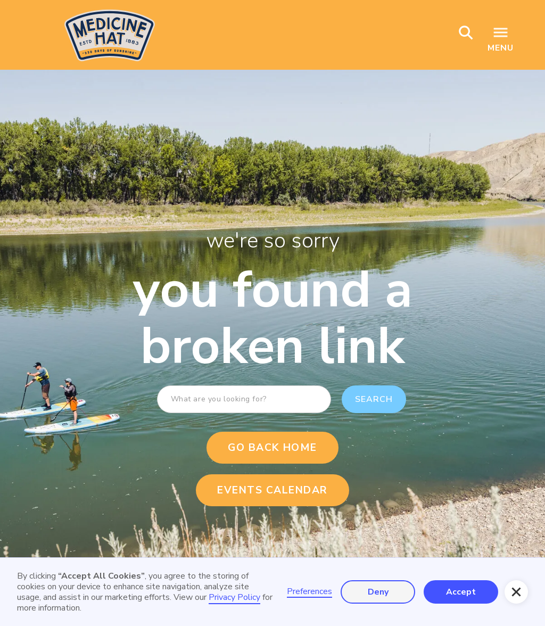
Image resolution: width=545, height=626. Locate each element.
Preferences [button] (309, 591)
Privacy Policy (234, 597)
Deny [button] (378, 592)
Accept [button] (461, 592)
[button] (516, 592)
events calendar (272, 490)
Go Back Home (272, 448)
